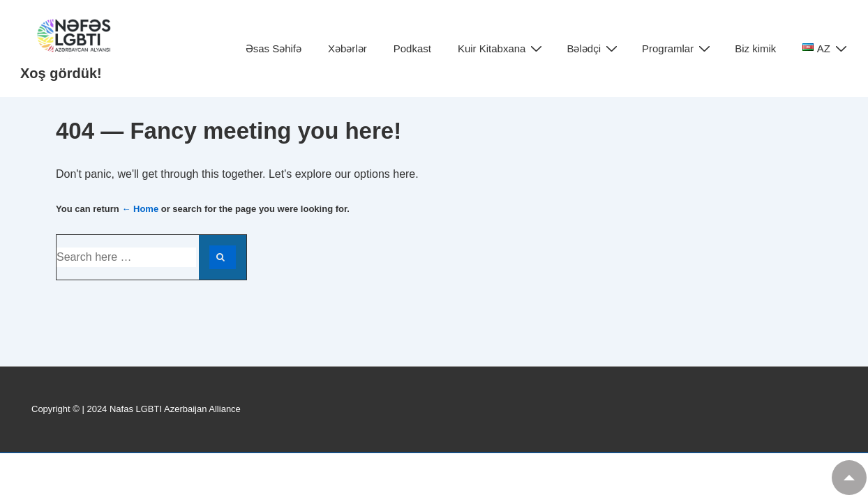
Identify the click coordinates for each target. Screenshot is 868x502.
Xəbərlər (347, 48)
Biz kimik (755, 48)
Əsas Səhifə (273, 48)
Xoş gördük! (61, 73)
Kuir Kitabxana (502, 48)
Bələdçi (594, 48)
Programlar (678, 48)
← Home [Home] (139, 209)
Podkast (412, 48)
